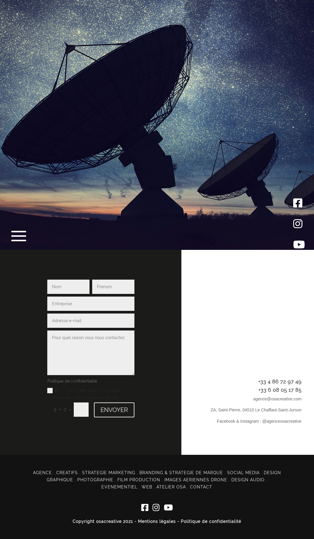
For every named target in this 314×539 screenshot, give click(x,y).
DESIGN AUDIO (248, 479)
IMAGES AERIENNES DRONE (195, 479)
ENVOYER (114, 409)
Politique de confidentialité (211, 521)
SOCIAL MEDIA (243, 472)
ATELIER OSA (171, 487)
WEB (147, 487)
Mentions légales (157, 521)
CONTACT (201, 487)
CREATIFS (67, 472)
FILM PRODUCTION (138, 479)
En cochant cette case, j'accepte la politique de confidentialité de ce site (83, 394)
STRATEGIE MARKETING (108, 472)
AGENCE (42, 472)
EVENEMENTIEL (119, 487)
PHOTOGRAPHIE (95, 479)
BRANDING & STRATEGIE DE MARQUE (181, 472)
